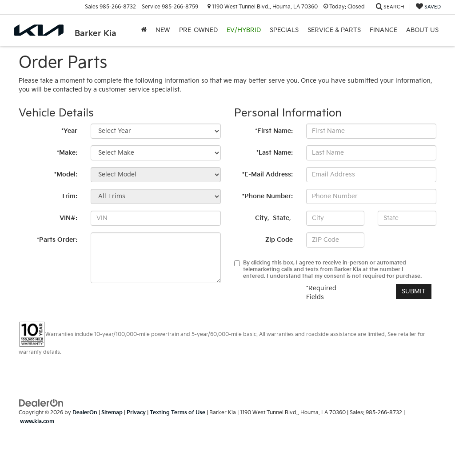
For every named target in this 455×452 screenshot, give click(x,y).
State (281, 218)
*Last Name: (274, 152)
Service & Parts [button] (334, 30)
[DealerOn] (41, 403)
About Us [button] (422, 30)
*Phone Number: (267, 196)
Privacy (136, 412)
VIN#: (68, 218)
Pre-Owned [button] (198, 30)
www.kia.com (37, 421)
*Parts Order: (57, 240)
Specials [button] (284, 30)
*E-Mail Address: (267, 174)
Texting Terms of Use (177, 412)
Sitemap (112, 412)
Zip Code (279, 240)
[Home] (143, 30)
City (261, 218)
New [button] (163, 30)
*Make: (67, 152)
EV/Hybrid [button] (244, 30)
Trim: (69, 196)
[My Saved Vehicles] (428, 7)
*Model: (65, 174)
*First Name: (274, 131)
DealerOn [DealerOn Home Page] (84, 412)
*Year (69, 131)
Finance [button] (383, 30)
